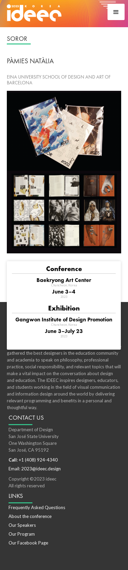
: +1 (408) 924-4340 (33, 460)
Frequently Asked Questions (37, 507)
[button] (116, 12)
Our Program (22, 534)
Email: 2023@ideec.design (35, 468)
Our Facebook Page (28, 543)
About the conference (30, 516)
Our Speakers (22, 525)
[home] (34, 12)
